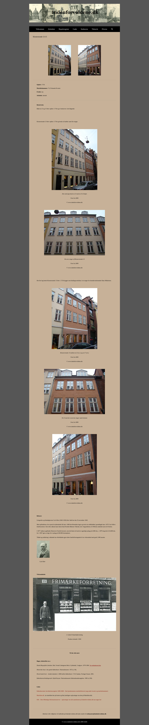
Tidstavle (95, 29)
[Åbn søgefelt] (112, 29)
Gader (75, 29)
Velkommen (40, 29)
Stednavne (84, 29)
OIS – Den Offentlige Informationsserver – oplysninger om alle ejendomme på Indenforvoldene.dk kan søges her (69, 699)
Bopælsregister (64, 29)
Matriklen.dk (40, 695)
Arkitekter (51, 29)
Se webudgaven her (95, 665)
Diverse (104, 29)
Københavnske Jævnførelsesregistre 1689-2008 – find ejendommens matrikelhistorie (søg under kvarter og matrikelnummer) (72, 691)
